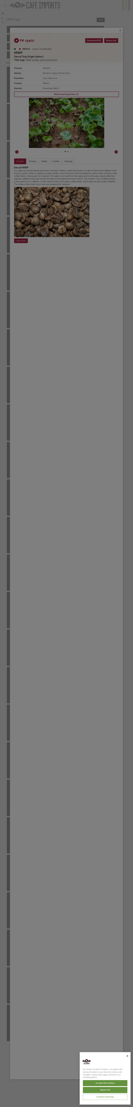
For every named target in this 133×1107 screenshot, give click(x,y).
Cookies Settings (105, 1097)
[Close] (127, 1056)
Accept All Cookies (105, 1083)
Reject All (105, 1090)
